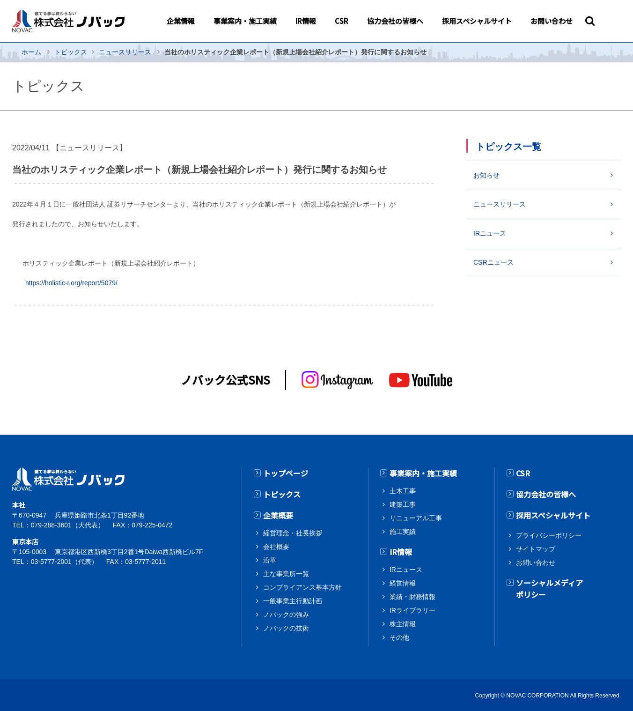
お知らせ (486, 175)
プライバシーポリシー (548, 534)
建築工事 (403, 504)
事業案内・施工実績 (423, 473)
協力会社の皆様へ (546, 493)
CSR (523, 473)
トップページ (285, 473)
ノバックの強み (286, 613)
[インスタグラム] (337, 380)
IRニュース (489, 233)
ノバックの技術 (286, 626)
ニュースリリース (125, 52)
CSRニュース (493, 262)
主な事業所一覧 (286, 572)
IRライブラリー (412, 609)
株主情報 (403, 623)
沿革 (269, 558)
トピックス (70, 52)
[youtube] (420, 380)
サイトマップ (535, 547)
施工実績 (403, 531)
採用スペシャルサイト (553, 514)
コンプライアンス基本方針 (302, 586)
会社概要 (276, 545)
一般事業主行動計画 (292, 599)
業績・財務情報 (412, 595)
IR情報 (401, 551)
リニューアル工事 (416, 517)
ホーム (31, 52)
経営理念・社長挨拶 (292, 531)
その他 (399, 636)
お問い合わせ (535, 561)
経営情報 (403, 582)
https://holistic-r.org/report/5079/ (71, 283)
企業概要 (278, 514)
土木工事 (403, 490)
